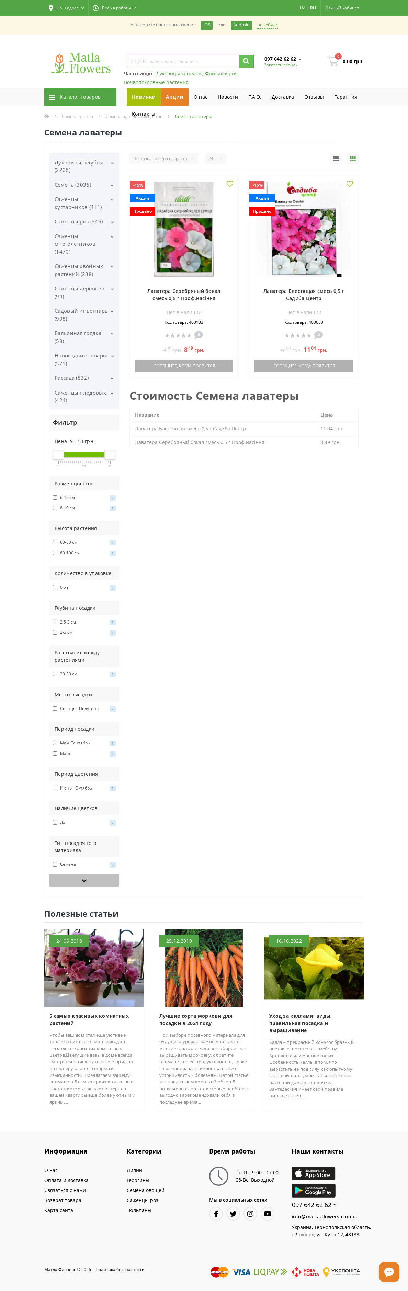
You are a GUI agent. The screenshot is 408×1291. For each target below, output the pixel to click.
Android (241, 25)
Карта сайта (58, 1210)
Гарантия (345, 96)
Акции (174, 96)
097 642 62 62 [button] (314, 1205)
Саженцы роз (142, 1200)
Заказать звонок (280, 65)
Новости (228, 96)
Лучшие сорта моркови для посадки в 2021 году (195, 1019)
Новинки (144, 96)
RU (313, 8)
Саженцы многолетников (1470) (75, 244)
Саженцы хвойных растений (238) (79, 270)
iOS (206, 25)
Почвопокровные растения (156, 82)
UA (303, 8)
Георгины (138, 1180)
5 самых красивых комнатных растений (89, 1019)
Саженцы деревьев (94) (79, 292)
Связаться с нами (65, 1190)
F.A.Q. (254, 96)
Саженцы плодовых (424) (80, 396)
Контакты (143, 114)
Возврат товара (62, 1200)
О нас (201, 96)
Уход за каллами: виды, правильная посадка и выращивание (300, 1023)
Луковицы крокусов (179, 73)
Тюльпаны (139, 1210)
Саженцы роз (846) (79, 221)
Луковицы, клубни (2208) (79, 166)
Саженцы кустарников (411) (78, 203)
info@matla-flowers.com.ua (325, 1216)
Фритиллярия (221, 73)
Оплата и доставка (66, 1180)
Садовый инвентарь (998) (81, 314)
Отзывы (314, 96)
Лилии (134, 1170)
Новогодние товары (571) (81, 359)
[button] (66, 8)
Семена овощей (146, 1190)
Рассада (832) (72, 377)
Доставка (283, 96)
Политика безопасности (120, 1269)
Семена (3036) (73, 184)
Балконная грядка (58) (78, 337)
